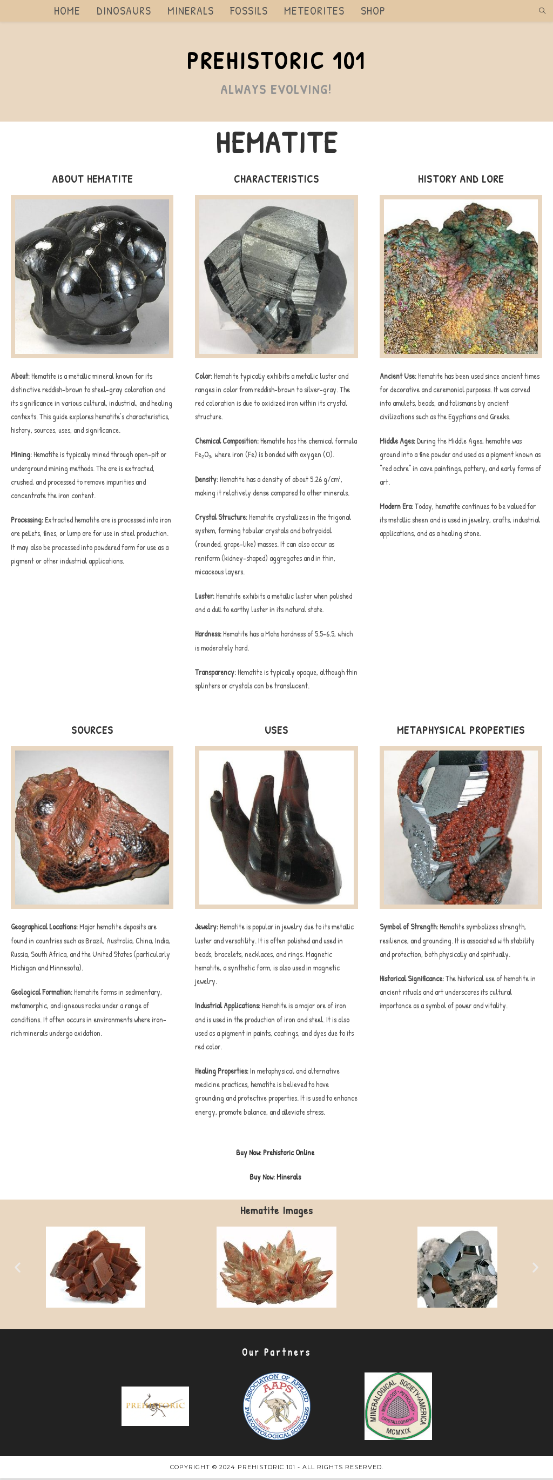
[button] (17, 1269)
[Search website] (542, 11)
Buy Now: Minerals (275, 1178)
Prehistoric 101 (276, 61)
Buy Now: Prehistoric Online (275, 1154)
